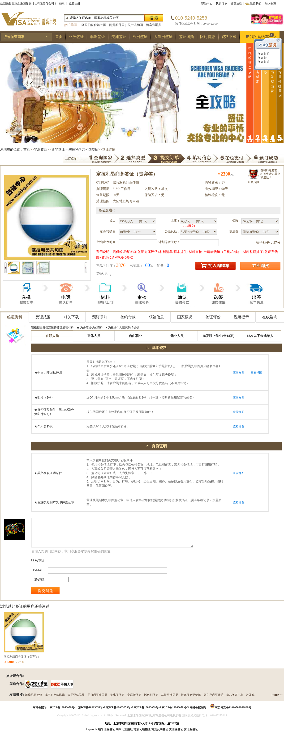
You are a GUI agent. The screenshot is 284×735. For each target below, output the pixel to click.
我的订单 (221, 3)
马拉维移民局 (169, 695)
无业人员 (177, 336)
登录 (62, 3)
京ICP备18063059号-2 (91, 707)
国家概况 (184, 317)
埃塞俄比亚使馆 (191, 695)
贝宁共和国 (135, 25)
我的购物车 (259, 36)
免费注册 (74, 3)
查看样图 (238, 372)
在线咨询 (269, 317)
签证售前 (263, 53)
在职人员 (52, 336)
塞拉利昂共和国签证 (83, 149)
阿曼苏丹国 (117, 25)
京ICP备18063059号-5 (175, 707)
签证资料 (14, 317)
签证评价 (213, 317)
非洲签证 (97, 37)
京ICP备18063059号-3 (119, 707)
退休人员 (93, 336)
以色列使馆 (151, 695)
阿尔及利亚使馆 (214, 695)
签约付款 (128, 317)
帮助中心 (206, 3)
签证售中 (263, 57)
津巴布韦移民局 (55, 695)
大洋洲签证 (163, 37)
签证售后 (263, 61)
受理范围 (43, 317)
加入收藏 (270, 3)
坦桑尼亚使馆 (33, 695)
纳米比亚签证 (124, 729)
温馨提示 (241, 317)
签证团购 (186, 37)
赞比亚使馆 (117, 695)
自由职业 (135, 336)
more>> (277, 695)
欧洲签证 (140, 37)
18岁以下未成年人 (260, 336)
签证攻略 (236, 3)
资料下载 (229, 37)
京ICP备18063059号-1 (63, 707)
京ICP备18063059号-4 (147, 707)
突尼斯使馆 (134, 695)
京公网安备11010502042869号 (233, 707)
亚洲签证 (76, 37)
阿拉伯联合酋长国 (94, 25)
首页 (59, 37)
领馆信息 (156, 317)
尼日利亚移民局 (97, 695)
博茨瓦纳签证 (159, 729)
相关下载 (71, 317)
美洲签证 (118, 37)
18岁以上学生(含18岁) (218, 336)
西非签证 (58, 149)
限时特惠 (207, 37)
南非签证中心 (234, 695)
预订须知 (99, 317)
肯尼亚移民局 (76, 695)
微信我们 (255, 3)
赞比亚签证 (191, 729)
